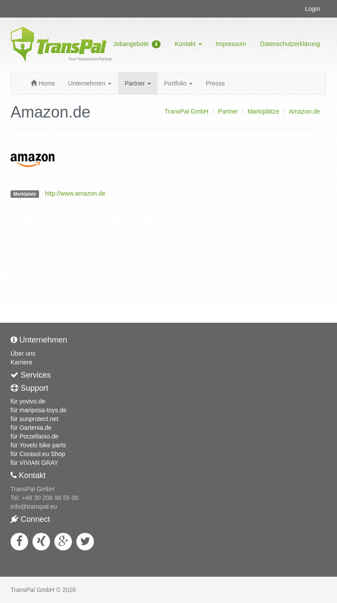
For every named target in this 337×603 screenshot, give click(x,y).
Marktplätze (263, 111)
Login (312, 8)
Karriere (21, 362)
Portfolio (178, 83)
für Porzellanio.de (34, 436)
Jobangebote (137, 44)
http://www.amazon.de (75, 193)
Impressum (231, 43)
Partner (138, 83)
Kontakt (188, 43)
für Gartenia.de (31, 427)
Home (43, 83)
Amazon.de (304, 111)
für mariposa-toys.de (39, 410)
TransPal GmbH (186, 111)
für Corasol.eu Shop (38, 453)
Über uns (23, 353)
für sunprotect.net (34, 418)
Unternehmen (89, 83)
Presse (215, 83)
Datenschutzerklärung (290, 43)
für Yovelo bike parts (38, 445)
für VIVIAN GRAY (34, 462)
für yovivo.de (28, 401)
